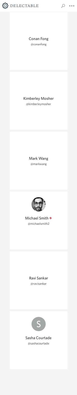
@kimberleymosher (38, 104)
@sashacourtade (38, 343)
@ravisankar (39, 283)
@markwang (39, 164)
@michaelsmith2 (38, 224)
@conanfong (38, 44)
